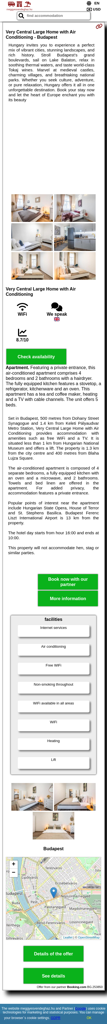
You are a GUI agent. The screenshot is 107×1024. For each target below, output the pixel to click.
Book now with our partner (68, 582)
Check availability (36, 356)
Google (80, 1008)
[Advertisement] (53, 148)
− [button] (14, 873)
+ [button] (14, 864)
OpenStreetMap (89, 937)
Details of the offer (53, 954)
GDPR (55, 1018)
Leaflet (67, 937)
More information (68, 598)
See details (53, 976)
